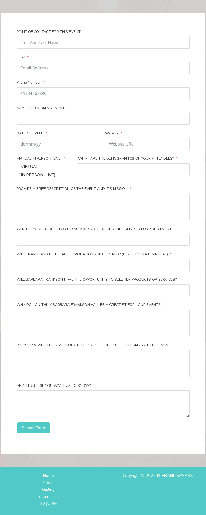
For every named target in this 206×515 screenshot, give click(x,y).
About (48, 482)
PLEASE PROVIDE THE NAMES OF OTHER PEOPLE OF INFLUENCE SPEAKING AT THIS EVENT (93, 345)
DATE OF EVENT (30, 133)
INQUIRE (48, 503)
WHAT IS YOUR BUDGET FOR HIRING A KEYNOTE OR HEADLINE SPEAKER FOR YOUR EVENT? (95, 229)
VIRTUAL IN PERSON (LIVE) (39, 158)
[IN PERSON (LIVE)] (18, 174)
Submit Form (33, 428)
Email (21, 57)
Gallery (48, 489)
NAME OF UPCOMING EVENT (41, 108)
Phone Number (29, 82)
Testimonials (48, 497)
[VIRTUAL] (18, 166)
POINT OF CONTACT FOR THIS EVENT (49, 31)
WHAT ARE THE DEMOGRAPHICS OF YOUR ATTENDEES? (126, 158)
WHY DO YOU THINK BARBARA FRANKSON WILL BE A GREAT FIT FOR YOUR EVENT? (88, 304)
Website (112, 133)
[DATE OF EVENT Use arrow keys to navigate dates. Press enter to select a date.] (59, 144)
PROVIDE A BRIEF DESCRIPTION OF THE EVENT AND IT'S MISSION (72, 188)
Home (48, 475)
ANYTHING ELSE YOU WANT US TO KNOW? (54, 385)
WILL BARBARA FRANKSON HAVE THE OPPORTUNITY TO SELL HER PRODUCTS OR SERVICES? (97, 279)
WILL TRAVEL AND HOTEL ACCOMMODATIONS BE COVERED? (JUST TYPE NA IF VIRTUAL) (93, 254)
